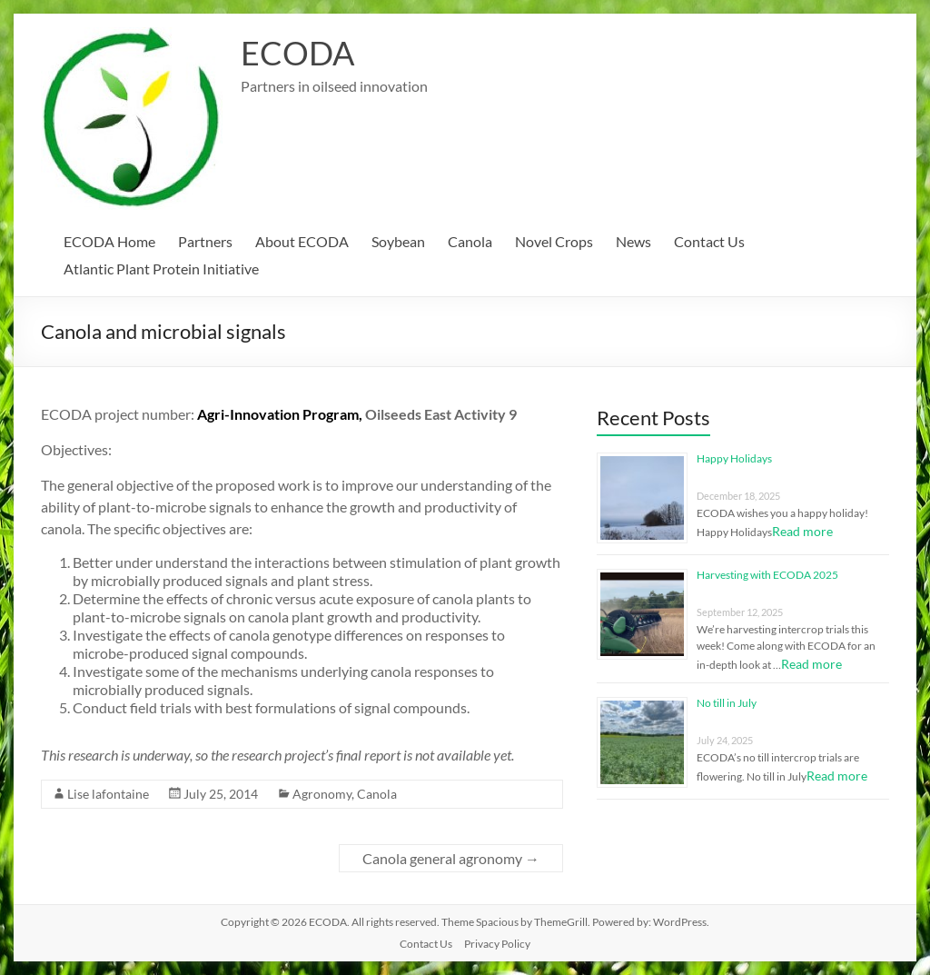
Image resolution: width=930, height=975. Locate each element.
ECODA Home (109, 241)
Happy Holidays (734, 458)
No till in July (727, 703)
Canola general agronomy (450, 858)
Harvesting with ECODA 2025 (767, 575)
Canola (470, 241)
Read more (802, 531)
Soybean (398, 241)
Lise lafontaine (108, 793)
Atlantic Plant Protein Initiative (161, 268)
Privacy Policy (497, 943)
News (633, 241)
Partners (205, 241)
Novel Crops (554, 241)
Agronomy (321, 793)
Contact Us (709, 241)
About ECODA (302, 241)
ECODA (297, 53)
